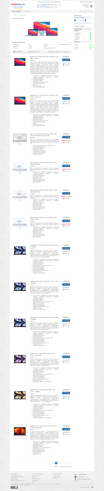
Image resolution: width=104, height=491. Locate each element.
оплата (39, 1)
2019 (82, 49)
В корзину (66, 59)
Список (16, 51)
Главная (15, 15)
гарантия (48, 1)
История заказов (56, 476)
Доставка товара (14, 479)
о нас (59, 1)
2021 (82, 46)
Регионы (55, 4)
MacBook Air (16, 44)
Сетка (21, 51)
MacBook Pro (16, 46)
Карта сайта (34, 476)
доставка (44, 1)
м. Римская (47, 7)
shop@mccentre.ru (81, 476)
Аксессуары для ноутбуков (64, 44)
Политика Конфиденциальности (17, 480)
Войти (81, 1)
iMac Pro (30, 46)
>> (70, 462)
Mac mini (15, 47)
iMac (30, 44)
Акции (33, 482)
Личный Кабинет (56, 475)
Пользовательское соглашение (17, 476)
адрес (52, 1)
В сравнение (66, 65)
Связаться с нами (35, 475)
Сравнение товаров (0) (33, 51)
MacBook (46, 46)
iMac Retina (82, 38)
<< (51, 462)
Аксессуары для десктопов (49, 47)
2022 (82, 44)
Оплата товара (14, 478)
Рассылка (55, 478)
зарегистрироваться (89, 1)
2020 (82, 47)
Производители (35, 480)
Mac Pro (30, 47)
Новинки (46, 44)
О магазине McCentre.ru (15, 475)
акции (55, 1)
